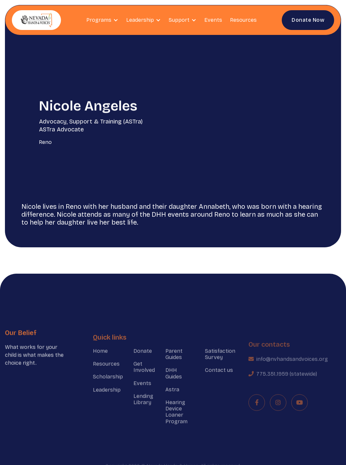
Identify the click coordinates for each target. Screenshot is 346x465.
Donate (142, 359)
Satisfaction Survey (220, 362)
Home (100, 359)
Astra (172, 398)
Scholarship (108, 385)
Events (213, 20)
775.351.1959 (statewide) (286, 385)
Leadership (107, 398)
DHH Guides (173, 381)
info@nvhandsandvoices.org (292, 370)
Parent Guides (174, 362)
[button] (102, 20)
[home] (36, 20)
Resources (243, 20)
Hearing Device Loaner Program (176, 420)
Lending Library (143, 407)
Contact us (219, 378)
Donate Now (308, 20)
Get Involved (144, 375)
